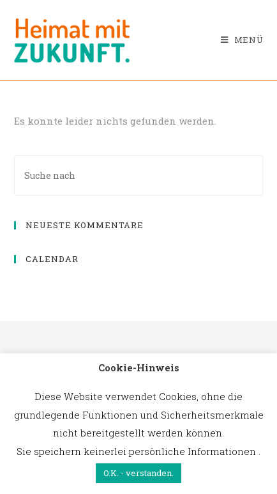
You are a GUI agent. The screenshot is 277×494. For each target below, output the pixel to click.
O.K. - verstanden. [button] (138, 473)
